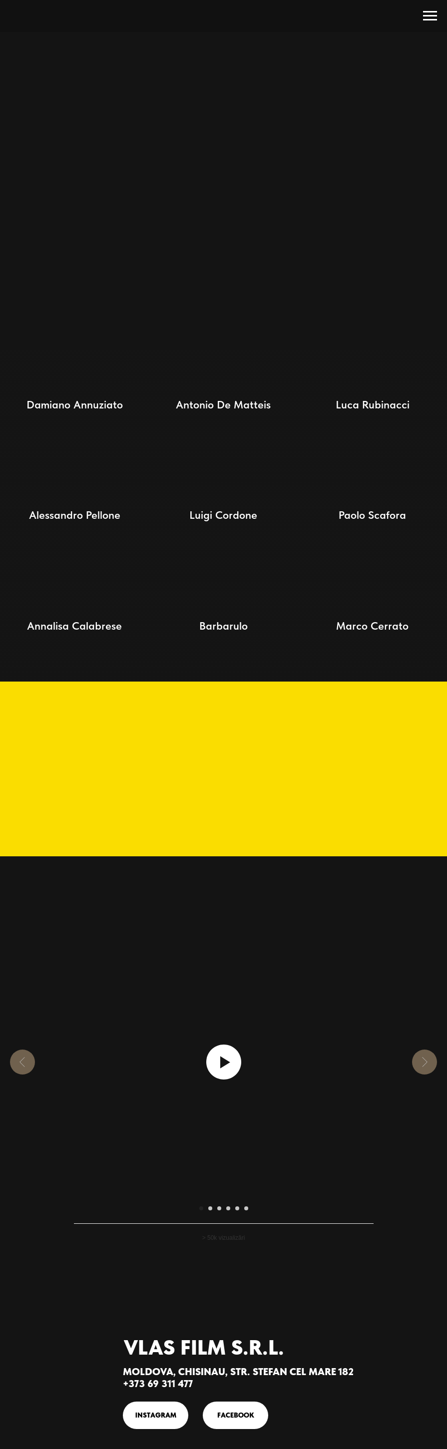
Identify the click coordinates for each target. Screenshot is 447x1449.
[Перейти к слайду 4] (228, 1208)
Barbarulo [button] (223, 625)
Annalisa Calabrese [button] (74, 625)
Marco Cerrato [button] (372, 625)
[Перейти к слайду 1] (201, 1208)
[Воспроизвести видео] (223, 1062)
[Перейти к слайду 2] (210, 1208)
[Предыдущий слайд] (22, 1062)
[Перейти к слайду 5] (237, 1208)
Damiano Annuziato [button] (74, 404)
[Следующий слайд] (424, 1062)
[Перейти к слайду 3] (219, 1208)
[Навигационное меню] (430, 16)
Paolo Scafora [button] (372, 514)
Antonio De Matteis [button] (223, 404)
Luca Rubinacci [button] (373, 404)
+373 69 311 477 (158, 1384)
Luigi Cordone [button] (223, 514)
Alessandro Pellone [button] (74, 514)
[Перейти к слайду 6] (246, 1208)
